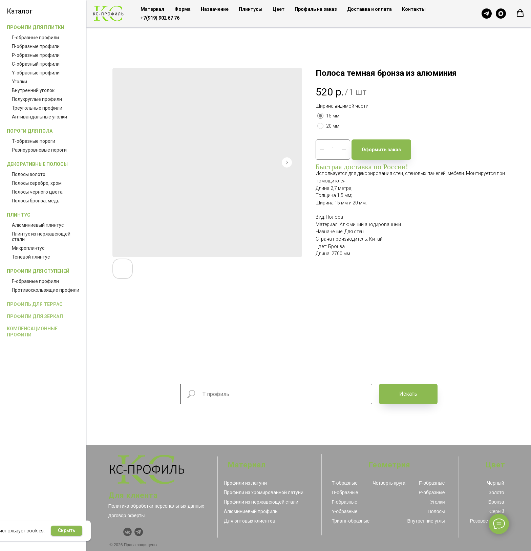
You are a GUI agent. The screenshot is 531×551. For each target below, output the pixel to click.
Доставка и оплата (369, 9)
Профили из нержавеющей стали (261, 502)
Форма (182, 9)
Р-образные (432, 492)
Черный (495, 483)
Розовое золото (487, 521)
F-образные (432, 483)
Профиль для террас (35, 304)
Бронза (496, 502)
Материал (152, 9)
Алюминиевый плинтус (38, 225)
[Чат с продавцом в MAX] (501, 13)
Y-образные (345, 511)
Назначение (215, 9)
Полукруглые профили (37, 99)
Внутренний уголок (33, 90)
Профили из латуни (245, 483)
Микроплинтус (28, 248)
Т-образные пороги (33, 141)
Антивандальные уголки (39, 116)
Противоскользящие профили (45, 290)
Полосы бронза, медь (36, 200)
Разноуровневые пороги (39, 150)
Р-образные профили (36, 55)
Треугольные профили (37, 108)
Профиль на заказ (316, 9)
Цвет (278, 9)
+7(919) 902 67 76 (160, 18)
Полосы (436, 511)
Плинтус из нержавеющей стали (41, 236)
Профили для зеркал (35, 316)
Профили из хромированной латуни (263, 492)
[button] (520, 13)
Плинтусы (250, 9)
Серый (496, 511)
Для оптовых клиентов (249, 521)
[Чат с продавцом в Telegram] (487, 13)
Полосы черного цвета (37, 192)
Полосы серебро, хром (37, 183)
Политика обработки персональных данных (156, 506)
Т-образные (345, 483)
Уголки (19, 81)
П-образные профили (36, 46)
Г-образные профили (35, 37)
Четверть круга (389, 483)
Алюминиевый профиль (251, 511)
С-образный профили (36, 64)
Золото (496, 492)
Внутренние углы (426, 521)
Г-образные (344, 502)
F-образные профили (35, 281)
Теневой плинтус (31, 257)
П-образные (345, 492)
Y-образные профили (36, 72)
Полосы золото (28, 174)
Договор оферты (126, 515)
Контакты (414, 9)
